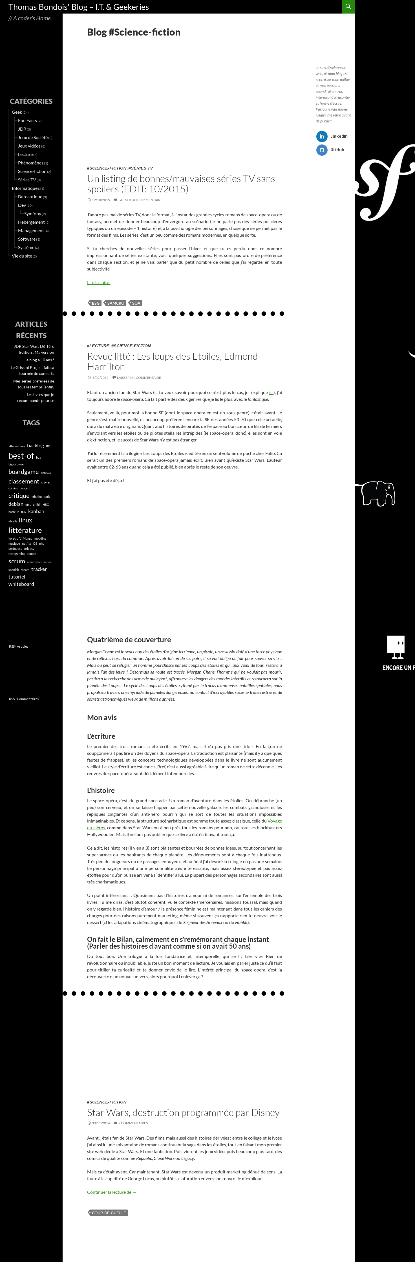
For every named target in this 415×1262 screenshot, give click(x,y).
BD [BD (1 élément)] (48, 446)
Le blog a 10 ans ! (39, 359)
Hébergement (31, 222)
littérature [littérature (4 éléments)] (25, 530)
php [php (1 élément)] (41, 543)
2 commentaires (133, 1123)
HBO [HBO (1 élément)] (46, 504)
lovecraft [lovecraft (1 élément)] (14, 538)
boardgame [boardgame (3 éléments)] (23, 471)
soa (136, 303)
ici (271, 392)
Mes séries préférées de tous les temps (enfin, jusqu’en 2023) (33, 384)
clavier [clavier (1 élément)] (45, 482)
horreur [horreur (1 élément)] (13, 512)
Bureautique (30, 196)
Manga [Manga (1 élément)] (27, 538)
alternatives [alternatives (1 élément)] (16, 446)
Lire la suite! (99, 282)
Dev (22, 205)
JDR (22, 128)
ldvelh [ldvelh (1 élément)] (12, 521)
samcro (115, 303)
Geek (17, 112)
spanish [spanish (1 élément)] (13, 569)
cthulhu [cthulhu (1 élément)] (37, 496)
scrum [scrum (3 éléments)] (16, 561)
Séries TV (142, 168)
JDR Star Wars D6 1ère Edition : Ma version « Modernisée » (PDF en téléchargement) (33, 349)
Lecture (99, 345)
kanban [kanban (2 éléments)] (36, 511)
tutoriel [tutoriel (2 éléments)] (16, 577)
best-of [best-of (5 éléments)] (21, 455)
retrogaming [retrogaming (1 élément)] (16, 553)
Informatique (24, 188)
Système (26, 247)
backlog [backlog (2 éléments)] (35, 445)
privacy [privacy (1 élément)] (29, 548)
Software (27, 238)
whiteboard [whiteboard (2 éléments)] (21, 584)
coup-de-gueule (109, 1212)
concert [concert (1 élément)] (25, 488)
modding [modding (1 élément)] (40, 538)
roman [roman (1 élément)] (31, 553)
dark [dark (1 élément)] (47, 496)
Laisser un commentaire (140, 200)
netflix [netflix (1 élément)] (26, 543)
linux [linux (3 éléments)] (25, 520)
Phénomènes (30, 162)
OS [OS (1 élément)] (35, 543)
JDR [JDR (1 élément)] (23, 512)
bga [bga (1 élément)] (38, 457)
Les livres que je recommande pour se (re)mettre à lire (35, 397)
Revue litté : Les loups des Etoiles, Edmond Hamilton (172, 361)
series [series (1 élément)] (47, 562)
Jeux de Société (33, 137)
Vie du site (22, 255)
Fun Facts (27, 120)
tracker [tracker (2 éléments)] (39, 569)
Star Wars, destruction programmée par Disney (183, 1112)
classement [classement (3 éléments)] (23, 481)
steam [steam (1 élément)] (25, 569)
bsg (96, 303)
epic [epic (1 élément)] (28, 504)
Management (31, 230)
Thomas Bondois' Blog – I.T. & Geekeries (78, 7)
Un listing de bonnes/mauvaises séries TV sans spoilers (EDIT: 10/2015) (181, 183)
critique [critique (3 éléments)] (19, 495)
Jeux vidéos (29, 145)
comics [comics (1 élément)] (13, 488)
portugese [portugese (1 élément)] (15, 548)
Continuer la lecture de (112, 1192)
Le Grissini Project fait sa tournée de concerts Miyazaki (32, 370)
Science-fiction (108, 168)
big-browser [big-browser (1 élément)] (16, 464)
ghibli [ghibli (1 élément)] (37, 504)
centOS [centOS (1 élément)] (46, 472)
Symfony (32, 213)
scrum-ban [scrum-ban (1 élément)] (34, 562)
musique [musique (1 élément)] (14, 543)
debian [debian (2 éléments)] (15, 504)
